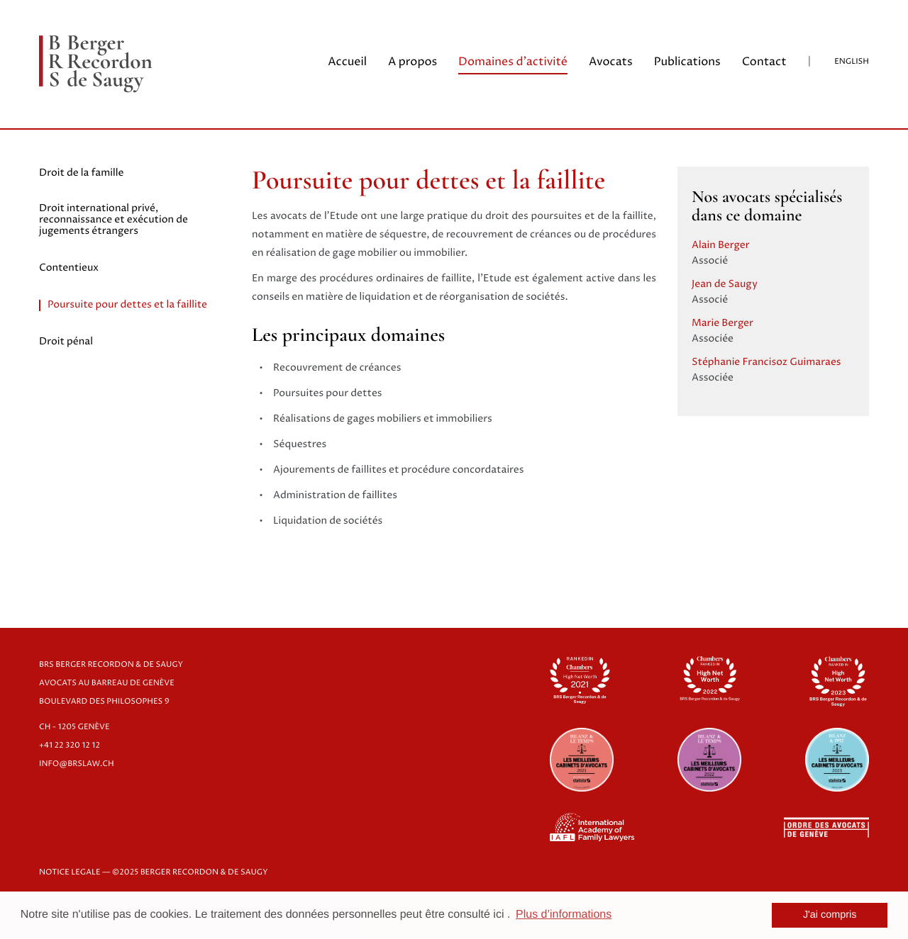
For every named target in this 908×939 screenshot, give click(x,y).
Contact (764, 62)
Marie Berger (722, 323)
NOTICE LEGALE (70, 872)
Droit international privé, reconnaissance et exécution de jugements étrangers (113, 220)
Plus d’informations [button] (563, 915)
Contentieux (69, 268)
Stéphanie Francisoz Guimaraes (766, 362)
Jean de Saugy (725, 284)
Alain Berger (721, 245)
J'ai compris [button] (830, 915)
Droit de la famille (81, 173)
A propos (412, 62)
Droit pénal (66, 342)
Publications (687, 62)
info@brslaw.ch (76, 764)
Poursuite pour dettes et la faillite (127, 305)
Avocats (611, 62)
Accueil (347, 62)
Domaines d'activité (513, 62)
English (851, 62)
